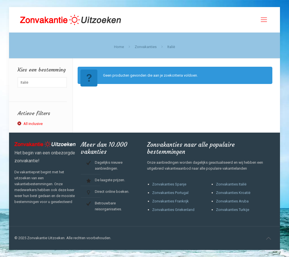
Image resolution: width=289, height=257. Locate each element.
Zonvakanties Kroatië (233, 193)
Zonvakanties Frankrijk (170, 201)
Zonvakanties (146, 47)
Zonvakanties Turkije (232, 210)
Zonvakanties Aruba (232, 201)
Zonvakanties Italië (231, 184)
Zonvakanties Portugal (170, 193)
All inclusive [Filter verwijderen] (33, 124)
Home (119, 47)
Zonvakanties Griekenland (173, 210)
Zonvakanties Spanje (169, 184)
